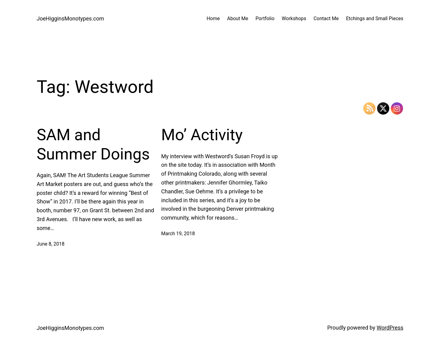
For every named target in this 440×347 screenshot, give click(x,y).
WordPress (390, 327)
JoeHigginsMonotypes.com (70, 18)
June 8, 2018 (50, 244)
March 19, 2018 (178, 233)
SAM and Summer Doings (93, 144)
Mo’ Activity (202, 135)
